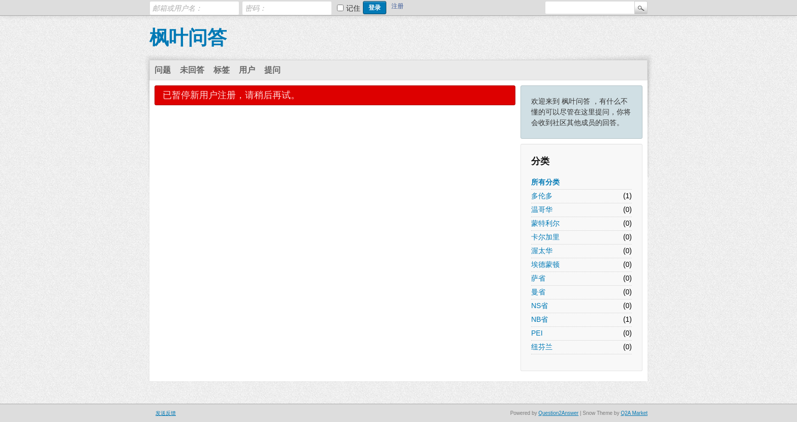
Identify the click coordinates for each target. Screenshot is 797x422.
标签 (221, 70)
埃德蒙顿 (545, 264)
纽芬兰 (542, 347)
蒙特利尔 (545, 223)
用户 (247, 70)
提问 (272, 70)
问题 (163, 70)
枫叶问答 (188, 37)
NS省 (539, 306)
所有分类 (545, 182)
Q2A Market (634, 413)
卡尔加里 (545, 237)
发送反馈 (166, 413)
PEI (537, 333)
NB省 (539, 319)
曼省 (538, 292)
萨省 (538, 278)
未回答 (192, 70)
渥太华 (542, 251)
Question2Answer (558, 413)
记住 (353, 8)
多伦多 (542, 196)
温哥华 (542, 209)
